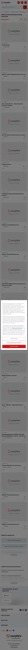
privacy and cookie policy (17, 328)
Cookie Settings (14, 338)
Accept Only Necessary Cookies (14, 342)
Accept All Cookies (14, 346)
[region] (14, 325)
